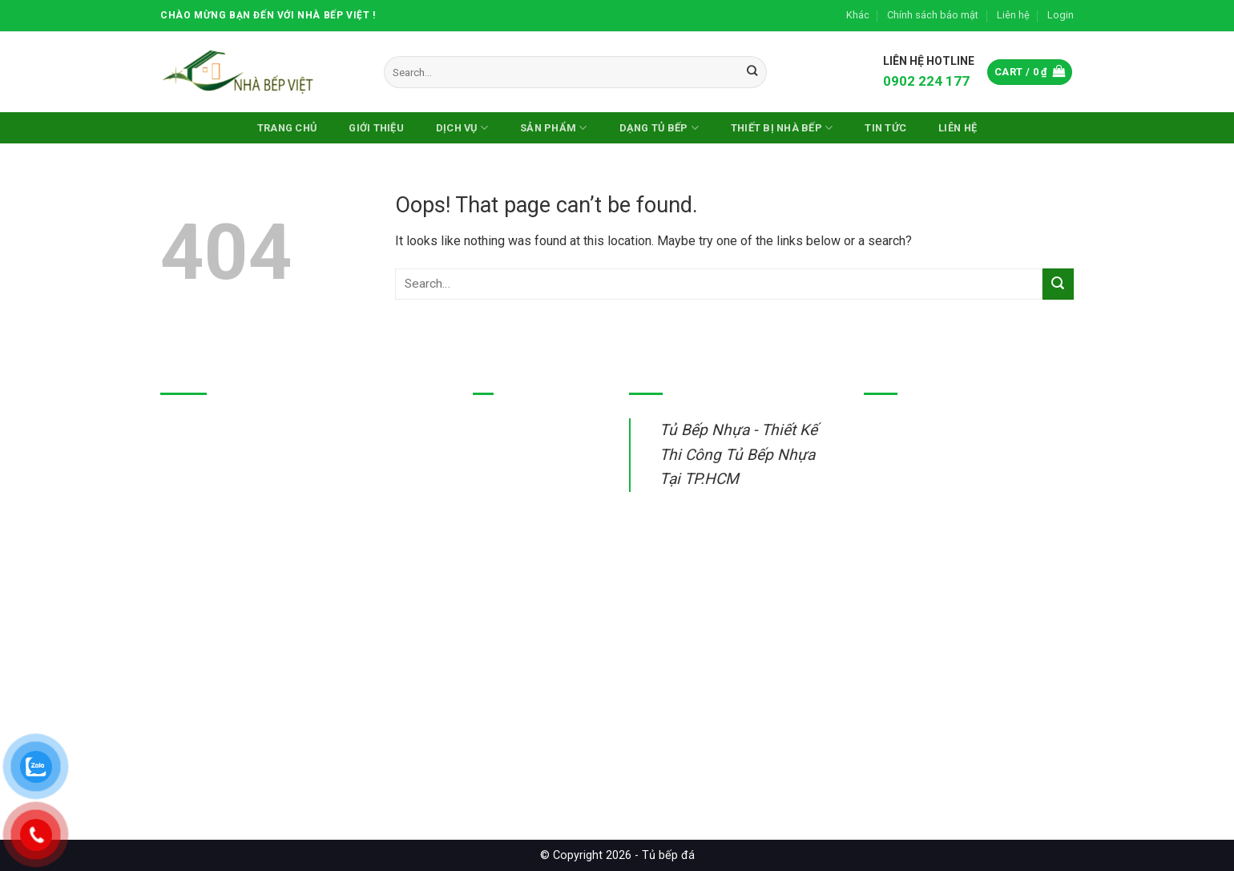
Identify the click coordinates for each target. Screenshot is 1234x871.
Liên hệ (1013, 15)
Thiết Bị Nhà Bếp (782, 127)
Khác (857, 15)
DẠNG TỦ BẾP (659, 127)
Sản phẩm (553, 127)
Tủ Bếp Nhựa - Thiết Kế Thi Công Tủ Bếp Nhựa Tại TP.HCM (738, 454)
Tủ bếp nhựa (507, 428)
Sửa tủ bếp (503, 576)
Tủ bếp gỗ (501, 502)
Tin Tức (885, 128)
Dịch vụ (462, 127)
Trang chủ (287, 128)
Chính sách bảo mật (932, 15)
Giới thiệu (376, 128)
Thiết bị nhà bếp (516, 539)
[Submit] (752, 72)
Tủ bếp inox (505, 465)
